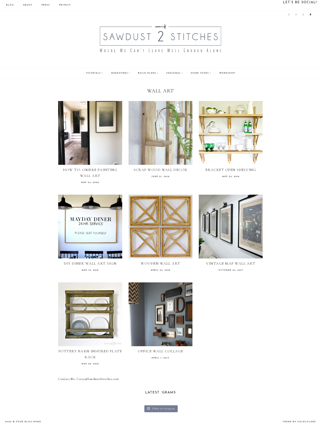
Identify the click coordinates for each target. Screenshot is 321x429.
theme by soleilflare (299, 422)
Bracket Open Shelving (230, 169)
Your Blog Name (28, 422)
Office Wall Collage (160, 351)
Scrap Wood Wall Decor (160, 169)
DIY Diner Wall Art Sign (90, 263)
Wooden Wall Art (160, 263)
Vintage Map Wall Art (230, 263)
